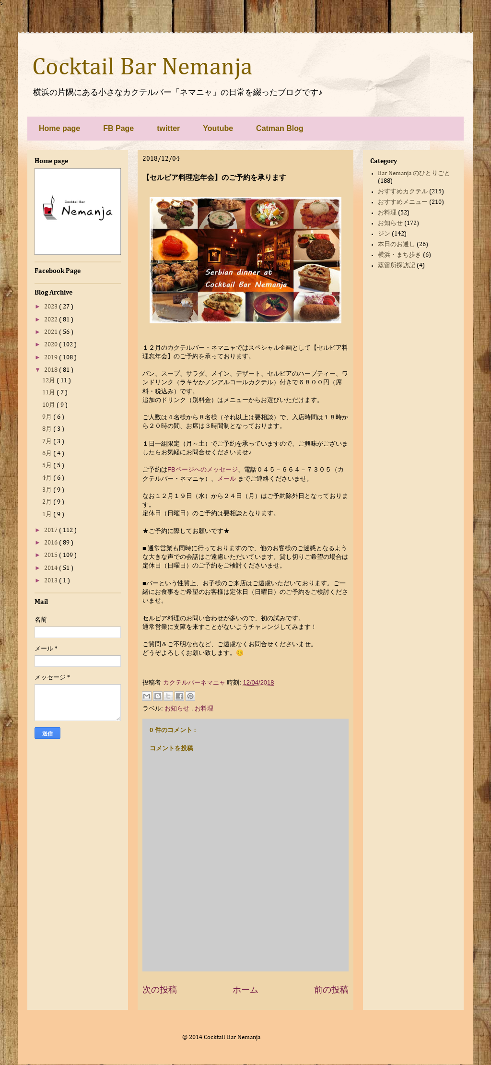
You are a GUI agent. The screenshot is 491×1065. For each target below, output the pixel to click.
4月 (47, 478)
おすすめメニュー (403, 202)
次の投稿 (159, 989)
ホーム (245, 989)
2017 (51, 530)
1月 (47, 514)
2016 (51, 543)
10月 (49, 405)
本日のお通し (396, 244)
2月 (47, 502)
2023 (51, 307)
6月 (47, 453)
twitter (168, 128)
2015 (51, 555)
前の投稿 (331, 989)
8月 (47, 429)
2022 (51, 320)
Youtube (218, 128)
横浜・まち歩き (399, 255)
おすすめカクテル (403, 192)
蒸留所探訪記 (396, 265)
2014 (51, 568)
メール (226, 478)
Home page (59, 128)
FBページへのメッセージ (202, 469)
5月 (47, 465)
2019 (51, 358)
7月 (47, 441)
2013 (51, 581)
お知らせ (177, 708)
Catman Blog (280, 128)
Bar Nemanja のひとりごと (414, 173)
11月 (49, 393)
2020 (51, 345)
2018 (51, 370)
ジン (384, 234)
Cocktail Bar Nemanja (142, 68)
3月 (47, 490)
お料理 (204, 708)
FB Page (118, 128)
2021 (51, 332)
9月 (47, 417)
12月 (49, 381)
